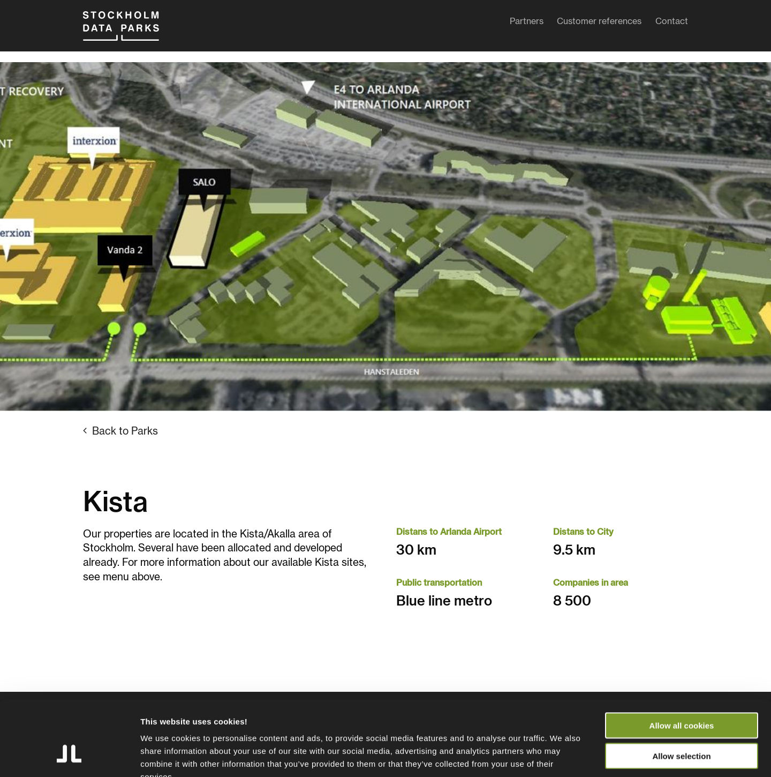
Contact (671, 23)
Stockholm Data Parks (130, 31)
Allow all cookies (681, 661)
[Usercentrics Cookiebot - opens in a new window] (69, 756)
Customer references (599, 23)
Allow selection (681, 691)
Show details (562, 755)
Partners (526, 23)
